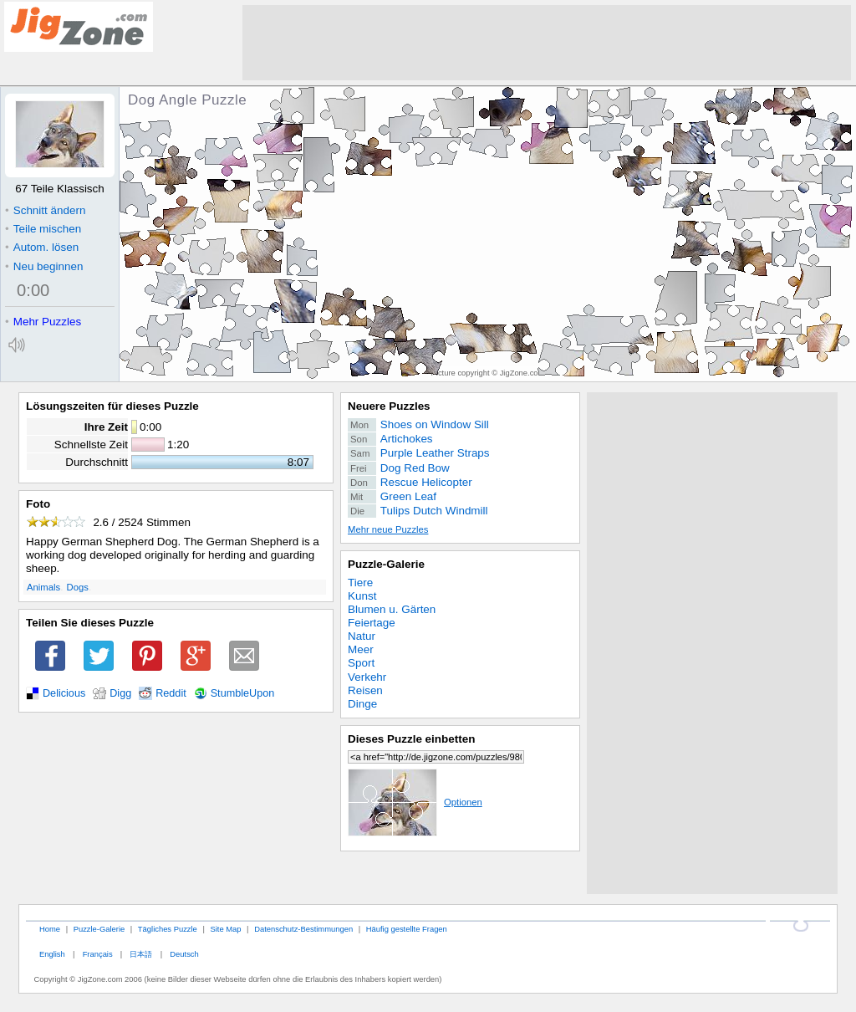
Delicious (64, 693)
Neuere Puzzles (389, 406)
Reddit (170, 693)
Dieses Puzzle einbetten (411, 739)
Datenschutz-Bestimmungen (303, 928)
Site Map (225, 928)
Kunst (362, 596)
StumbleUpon (243, 693)
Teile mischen (43, 228)
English (52, 953)
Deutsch (184, 953)
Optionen (415, 802)
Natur (361, 636)
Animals (43, 587)
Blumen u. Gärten (392, 609)
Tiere (360, 582)
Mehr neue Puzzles (388, 529)
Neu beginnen (44, 266)
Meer (361, 649)
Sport (361, 663)
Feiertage (371, 622)
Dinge (362, 704)
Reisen (365, 690)
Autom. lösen (42, 247)
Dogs (78, 587)
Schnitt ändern (45, 210)
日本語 (141, 953)
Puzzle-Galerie (386, 564)
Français (98, 953)
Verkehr (367, 677)
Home (49, 928)
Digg (120, 693)
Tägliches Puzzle (167, 928)
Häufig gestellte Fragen (406, 928)
